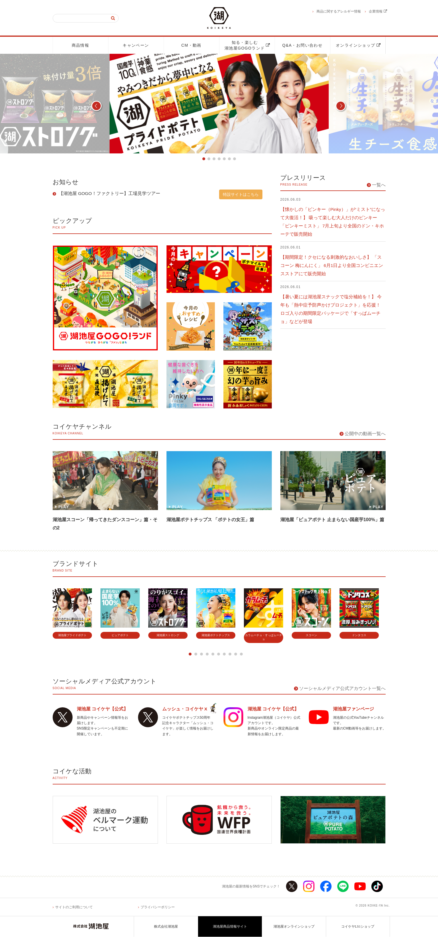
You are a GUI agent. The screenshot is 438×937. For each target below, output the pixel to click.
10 (241, 654)
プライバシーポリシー (158, 907)
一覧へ (379, 184)
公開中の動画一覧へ (365, 433)
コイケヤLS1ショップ (357, 927)
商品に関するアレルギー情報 (338, 11)
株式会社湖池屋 (166, 927)
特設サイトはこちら (241, 194)
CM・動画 (191, 45)
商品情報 (80, 45)
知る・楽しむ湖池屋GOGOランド (247, 45)
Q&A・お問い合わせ (302, 45)
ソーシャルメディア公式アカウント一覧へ (342, 688)
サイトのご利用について (74, 907)
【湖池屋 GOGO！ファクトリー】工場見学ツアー (109, 193)
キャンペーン (136, 45)
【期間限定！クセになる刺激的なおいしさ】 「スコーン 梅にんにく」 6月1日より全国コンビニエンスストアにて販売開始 (332, 265)
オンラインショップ (358, 45)
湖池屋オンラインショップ (294, 927)
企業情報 (378, 11)
